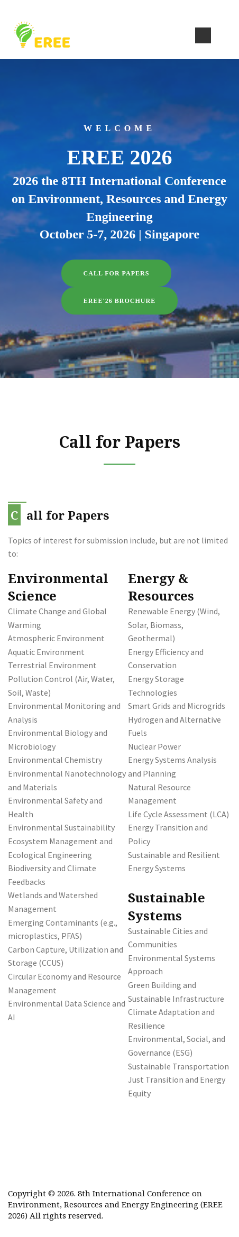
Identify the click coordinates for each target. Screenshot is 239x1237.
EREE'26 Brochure (119, 300)
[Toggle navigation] (203, 35)
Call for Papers (117, 273)
